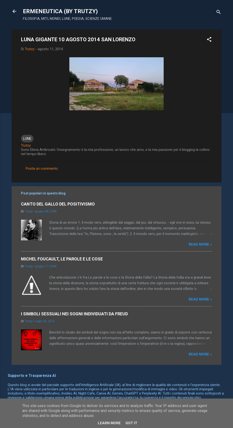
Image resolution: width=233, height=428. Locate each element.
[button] (209, 40)
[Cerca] (218, 13)
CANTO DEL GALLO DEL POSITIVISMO (58, 204)
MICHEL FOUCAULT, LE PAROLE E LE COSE (62, 258)
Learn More (109, 423)
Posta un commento (42, 168)
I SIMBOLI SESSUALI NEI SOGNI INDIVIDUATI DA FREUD (74, 313)
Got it (131, 423)
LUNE (27, 138)
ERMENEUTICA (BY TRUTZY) (60, 11)
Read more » (200, 244)
